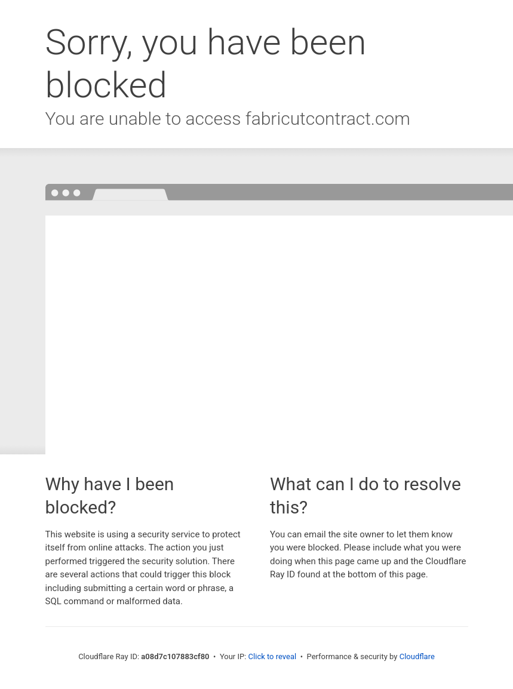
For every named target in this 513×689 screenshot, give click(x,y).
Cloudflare (417, 656)
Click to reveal (272, 656)
